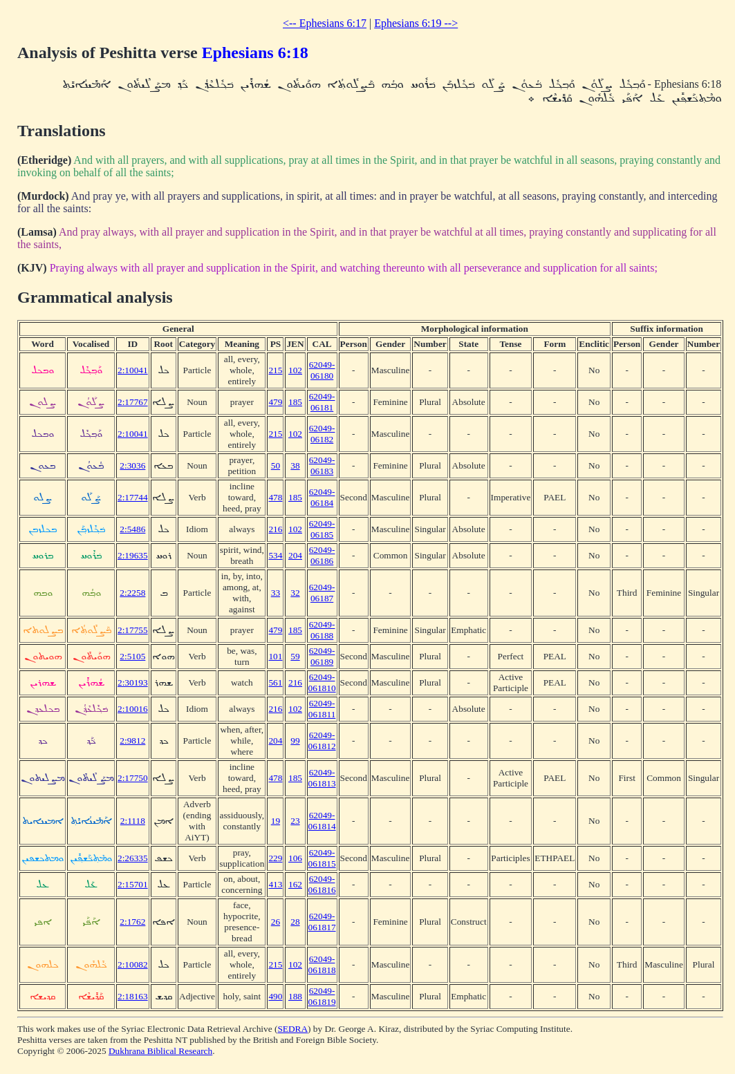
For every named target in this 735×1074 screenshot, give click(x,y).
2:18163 (133, 996)
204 (295, 555)
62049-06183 (322, 465)
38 (294, 465)
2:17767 (133, 402)
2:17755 (133, 630)
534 (275, 555)
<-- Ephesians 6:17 (324, 23)
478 (275, 497)
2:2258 (132, 592)
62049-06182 (322, 433)
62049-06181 (322, 402)
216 (275, 529)
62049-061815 (322, 858)
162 (295, 884)
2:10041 (133, 370)
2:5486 (132, 529)
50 (275, 465)
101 (275, 656)
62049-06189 (322, 656)
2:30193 (133, 682)
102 (295, 370)
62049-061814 (322, 820)
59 (294, 656)
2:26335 (133, 858)
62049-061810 (322, 682)
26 (275, 921)
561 (275, 682)
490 (275, 996)
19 (275, 821)
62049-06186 (322, 555)
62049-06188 (322, 630)
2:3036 (132, 465)
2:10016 (133, 709)
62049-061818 (322, 964)
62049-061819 (322, 996)
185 (295, 402)
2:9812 (132, 740)
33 (275, 592)
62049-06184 (322, 497)
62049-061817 (322, 921)
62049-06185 (322, 529)
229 (275, 858)
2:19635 (133, 555)
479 (275, 402)
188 (295, 996)
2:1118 (132, 821)
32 (294, 592)
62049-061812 (322, 740)
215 (275, 370)
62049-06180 (322, 370)
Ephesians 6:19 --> (416, 23)
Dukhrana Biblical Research (160, 1051)
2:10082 (133, 964)
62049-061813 (322, 778)
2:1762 (132, 921)
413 (275, 884)
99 (294, 740)
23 (294, 821)
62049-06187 (322, 592)
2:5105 (132, 656)
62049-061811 (322, 708)
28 (294, 921)
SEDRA (292, 1029)
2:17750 (133, 778)
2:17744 (133, 497)
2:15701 (133, 884)
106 (295, 858)
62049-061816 (322, 884)
